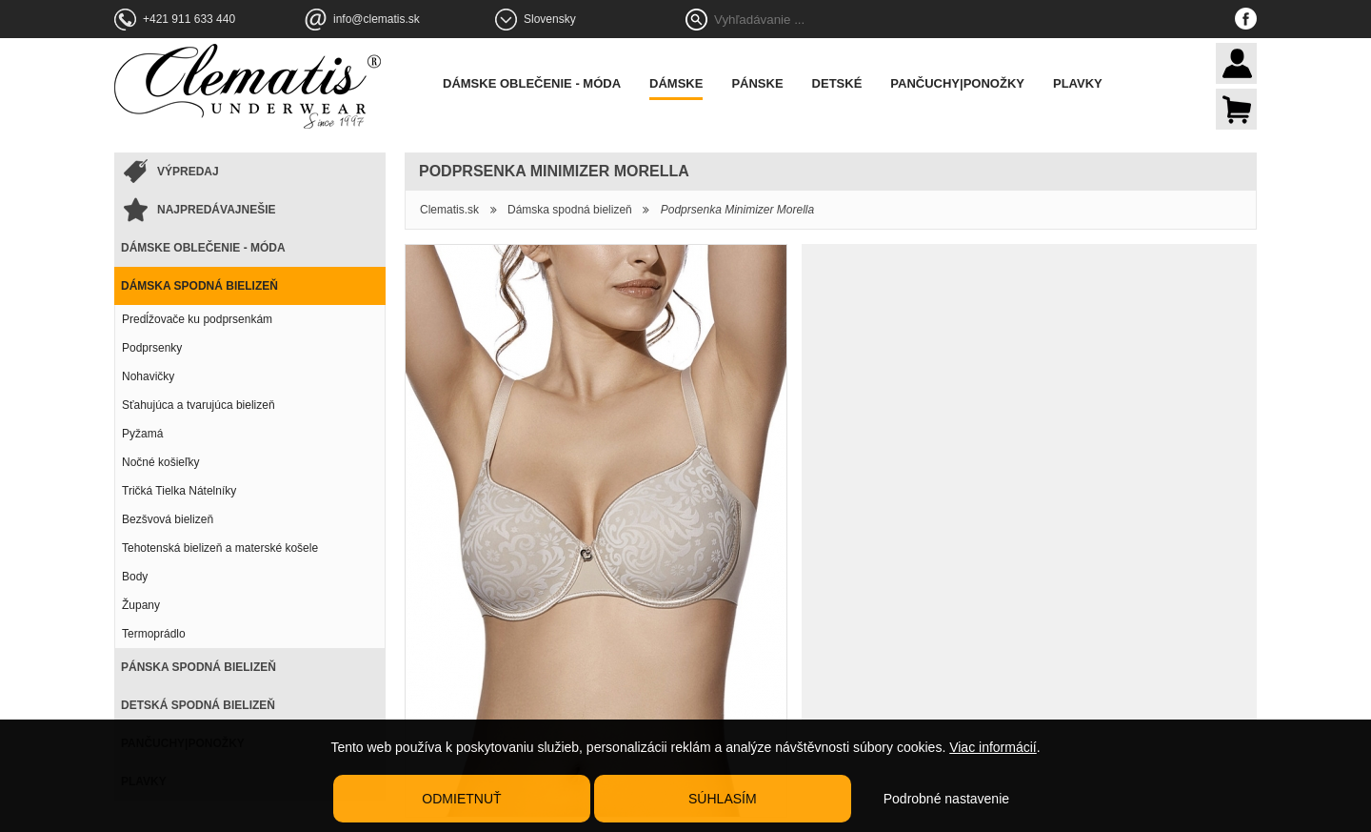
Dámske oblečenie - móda (532, 83)
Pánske (757, 83)
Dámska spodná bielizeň (199, 286)
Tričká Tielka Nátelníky (179, 490)
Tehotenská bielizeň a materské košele (220, 548)
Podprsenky (152, 348)
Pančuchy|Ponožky (957, 83)
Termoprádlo (154, 633)
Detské (837, 83)
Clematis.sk (449, 209)
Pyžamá (142, 433)
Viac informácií (993, 747)
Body (135, 576)
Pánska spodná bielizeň (198, 667)
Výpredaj (188, 171)
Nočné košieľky (161, 462)
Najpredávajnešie (216, 209)
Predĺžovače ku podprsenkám (197, 319)
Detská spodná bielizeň (198, 705)
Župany (141, 605)
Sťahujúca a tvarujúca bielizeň (198, 405)
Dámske (676, 83)
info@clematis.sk (376, 19)
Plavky (1078, 83)
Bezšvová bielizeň (167, 519)
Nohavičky (148, 376)
